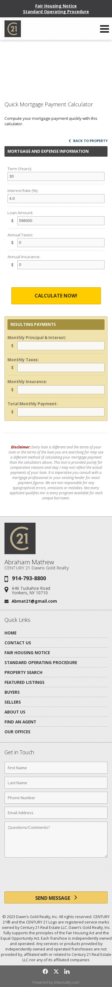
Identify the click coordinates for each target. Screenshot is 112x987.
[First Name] (56, 768)
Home (10, 633)
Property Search (23, 672)
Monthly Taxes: (23, 359)
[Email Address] (56, 813)
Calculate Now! (56, 295)
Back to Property (88, 140)
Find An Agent (20, 722)
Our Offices (17, 731)
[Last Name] (56, 783)
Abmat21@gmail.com (34, 601)
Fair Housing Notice (56, 6)
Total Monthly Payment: (32, 403)
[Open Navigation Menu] (104, 28)
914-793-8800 (29, 578)
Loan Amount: (20, 212)
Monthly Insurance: (27, 381)
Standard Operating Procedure (56, 11)
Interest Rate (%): (23, 190)
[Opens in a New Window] (45, 971)
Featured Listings (24, 682)
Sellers (12, 702)
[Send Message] (56, 897)
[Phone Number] (56, 798)
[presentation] (56, 876)
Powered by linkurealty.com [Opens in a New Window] (56, 982)
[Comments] (56, 840)
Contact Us (17, 643)
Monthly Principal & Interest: (36, 337)
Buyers (12, 692)
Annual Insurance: (23, 256)
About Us (14, 712)
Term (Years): (19, 168)
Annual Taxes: (20, 235)
